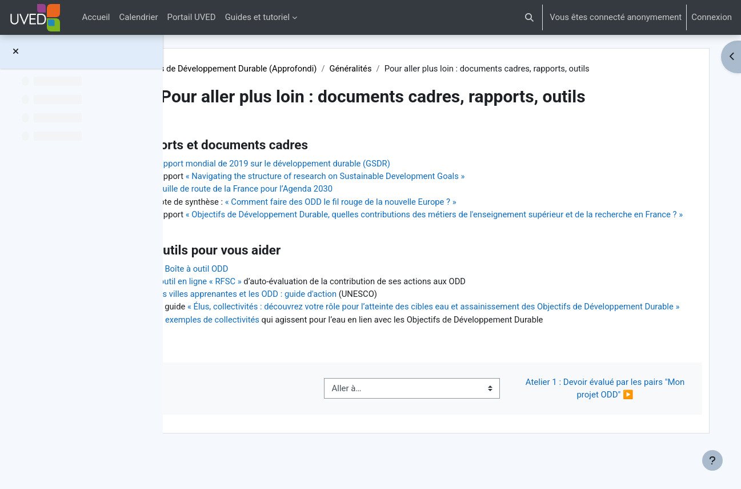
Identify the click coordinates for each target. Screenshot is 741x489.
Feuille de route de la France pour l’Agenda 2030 (315, 190)
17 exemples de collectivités (278, 348)
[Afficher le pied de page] (712, 460)
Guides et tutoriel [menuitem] (257, 17)
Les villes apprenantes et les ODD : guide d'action (317, 309)
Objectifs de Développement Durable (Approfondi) (296, 68)
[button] (529, 17)
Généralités (424, 68)
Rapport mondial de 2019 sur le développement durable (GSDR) (345, 164)
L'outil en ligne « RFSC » (269, 296)
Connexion (711, 17)
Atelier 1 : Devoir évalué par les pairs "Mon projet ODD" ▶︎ (610, 416)
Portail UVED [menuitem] (191, 17)
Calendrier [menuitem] (138, 17)
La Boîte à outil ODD (263, 283)
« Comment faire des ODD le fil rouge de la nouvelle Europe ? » (414, 202)
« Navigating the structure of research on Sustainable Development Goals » (398, 177)
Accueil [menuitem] (96, 17)
